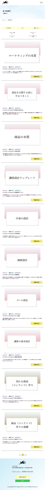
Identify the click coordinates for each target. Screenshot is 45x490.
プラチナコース (32, 33)
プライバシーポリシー (16, 471)
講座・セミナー (36, 28)
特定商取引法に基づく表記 (27, 471)
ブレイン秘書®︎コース (32, 36)
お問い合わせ (22, 477)
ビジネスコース (12, 36)
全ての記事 (8, 28)
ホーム (3, 20)
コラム (22, 28)
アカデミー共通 (12, 33)
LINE (22, 480)
